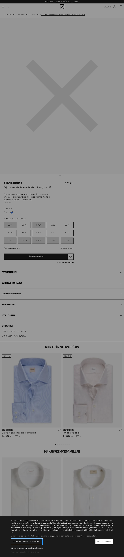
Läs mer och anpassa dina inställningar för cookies (27, 548)
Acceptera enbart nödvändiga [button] (26, 541)
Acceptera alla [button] (104, 541)
